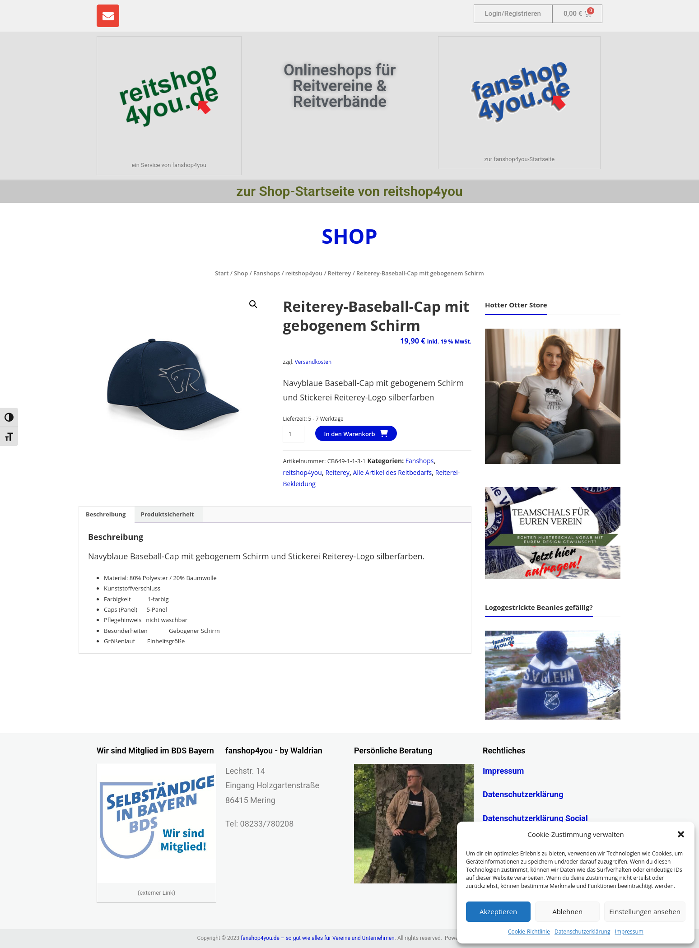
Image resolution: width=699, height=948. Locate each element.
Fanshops (266, 273)
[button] (680, 834)
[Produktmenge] (293, 434)
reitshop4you (303, 273)
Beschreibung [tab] (106, 514)
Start (221, 273)
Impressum (629, 931)
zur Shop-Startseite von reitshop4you (349, 191)
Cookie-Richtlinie (529, 931)
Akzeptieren (498, 911)
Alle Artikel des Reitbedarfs (392, 472)
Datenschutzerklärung (582, 931)
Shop (241, 273)
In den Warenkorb (349, 434)
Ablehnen (567, 911)
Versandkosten (313, 361)
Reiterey (339, 273)
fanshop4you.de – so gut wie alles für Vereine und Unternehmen (318, 938)
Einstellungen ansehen (644, 911)
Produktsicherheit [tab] (167, 514)
